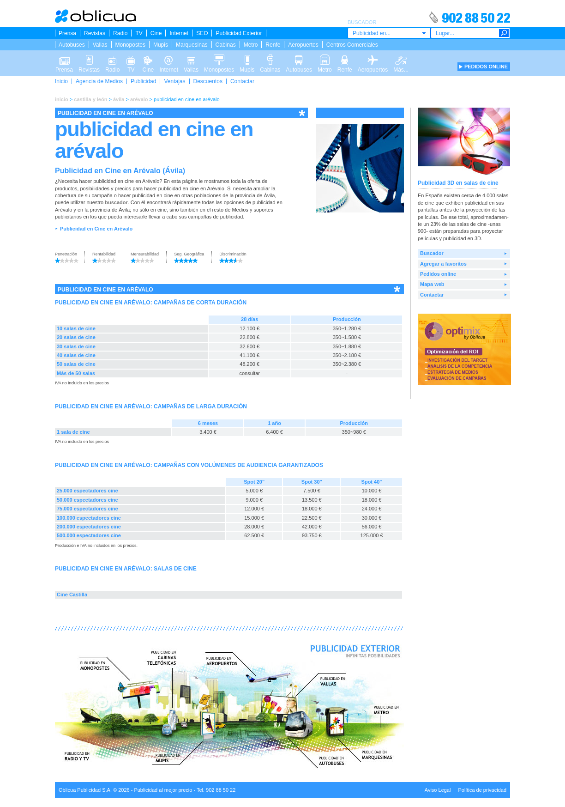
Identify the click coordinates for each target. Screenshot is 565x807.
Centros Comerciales (352, 45)
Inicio (61, 81)
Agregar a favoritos (443, 264)
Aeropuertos (303, 45)
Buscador (432, 253)
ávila (118, 99)
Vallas (100, 45)
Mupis (160, 45)
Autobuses (72, 45)
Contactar (242, 81)
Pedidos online (438, 274)
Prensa (67, 33)
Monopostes (130, 45)
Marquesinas (192, 45)
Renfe (272, 45)
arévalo (139, 99)
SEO (202, 33)
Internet (178, 33)
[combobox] (389, 33)
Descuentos (207, 81)
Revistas (94, 33)
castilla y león (90, 99)
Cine (156, 33)
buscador (116, 202)
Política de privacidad (482, 790)
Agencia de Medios (99, 81)
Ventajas (174, 81)
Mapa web (432, 284)
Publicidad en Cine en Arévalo (96, 228)
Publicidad (143, 81)
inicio (61, 99)
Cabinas (226, 45)
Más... (401, 59)
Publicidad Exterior (239, 33)
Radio (120, 33)
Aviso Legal (438, 790)
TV (138, 33)
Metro (251, 45)
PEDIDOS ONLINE (486, 66)
